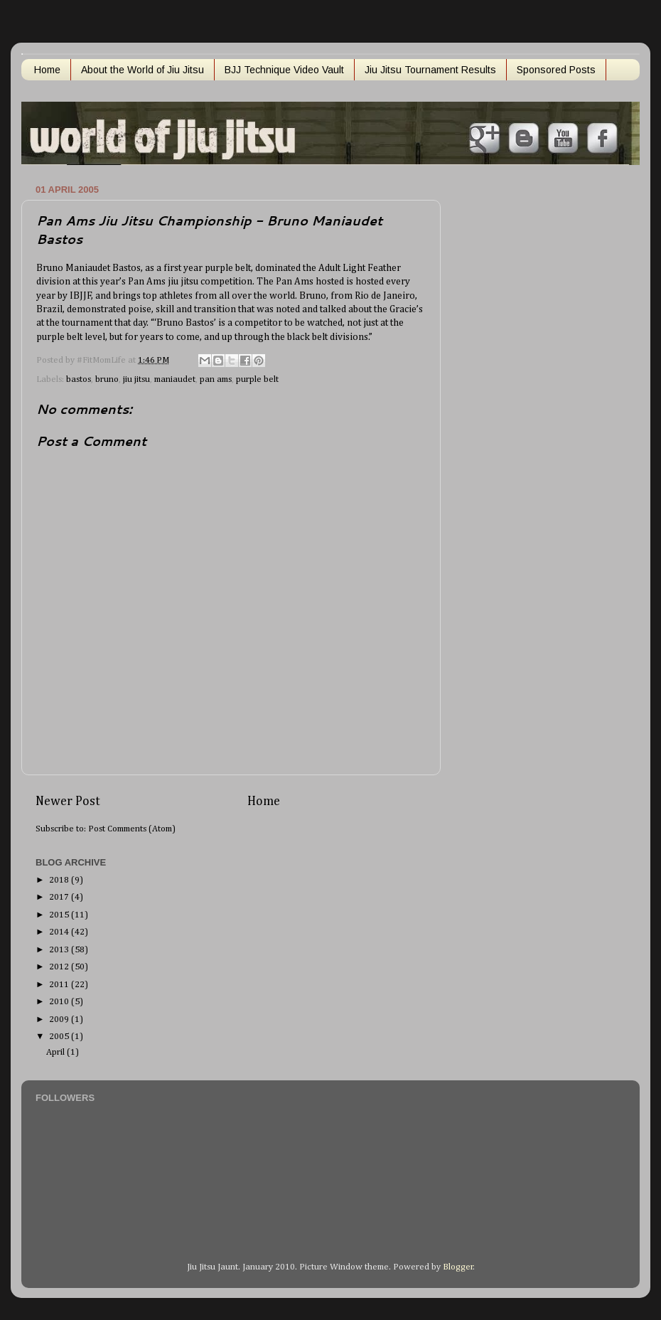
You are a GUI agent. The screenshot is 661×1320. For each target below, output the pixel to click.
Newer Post (68, 801)
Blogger (458, 1267)
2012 (60, 967)
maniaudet (174, 379)
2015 (60, 915)
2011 (60, 984)
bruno (107, 379)
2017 (60, 897)
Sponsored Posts (556, 69)
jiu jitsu (136, 379)
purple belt (257, 379)
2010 (60, 1001)
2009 (60, 1019)
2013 (60, 949)
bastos (78, 379)
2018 (60, 880)
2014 (60, 932)
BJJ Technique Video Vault (284, 69)
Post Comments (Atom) (132, 829)
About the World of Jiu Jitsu (142, 69)
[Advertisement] (515, 393)
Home (47, 69)
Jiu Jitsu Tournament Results (430, 69)
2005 (60, 1036)
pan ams (216, 379)
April (56, 1052)
